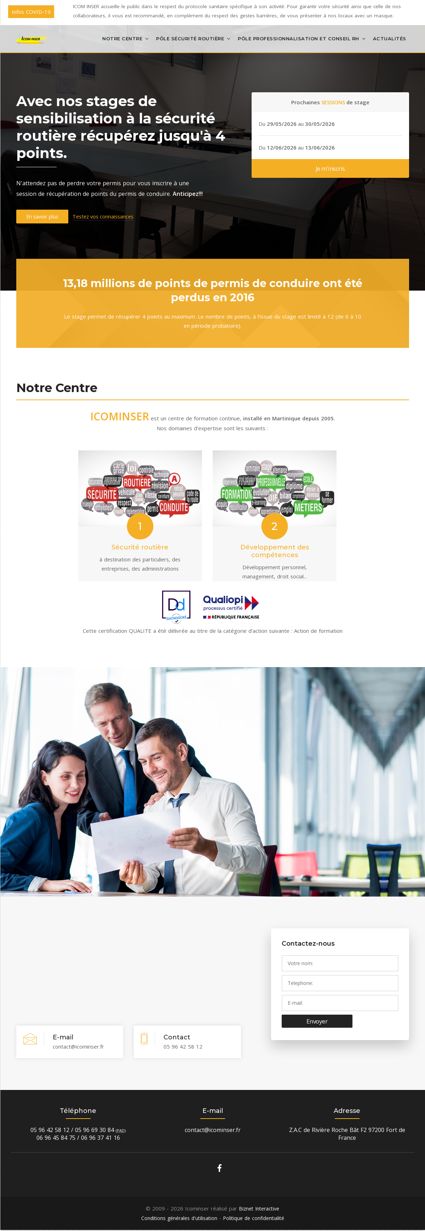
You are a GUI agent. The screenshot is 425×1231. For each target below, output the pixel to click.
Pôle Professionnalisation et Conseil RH (298, 38)
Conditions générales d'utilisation (177, 1219)
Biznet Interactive (259, 1210)
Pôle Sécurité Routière (190, 38)
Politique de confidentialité (255, 1219)
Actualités (389, 38)
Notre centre (122, 38)
